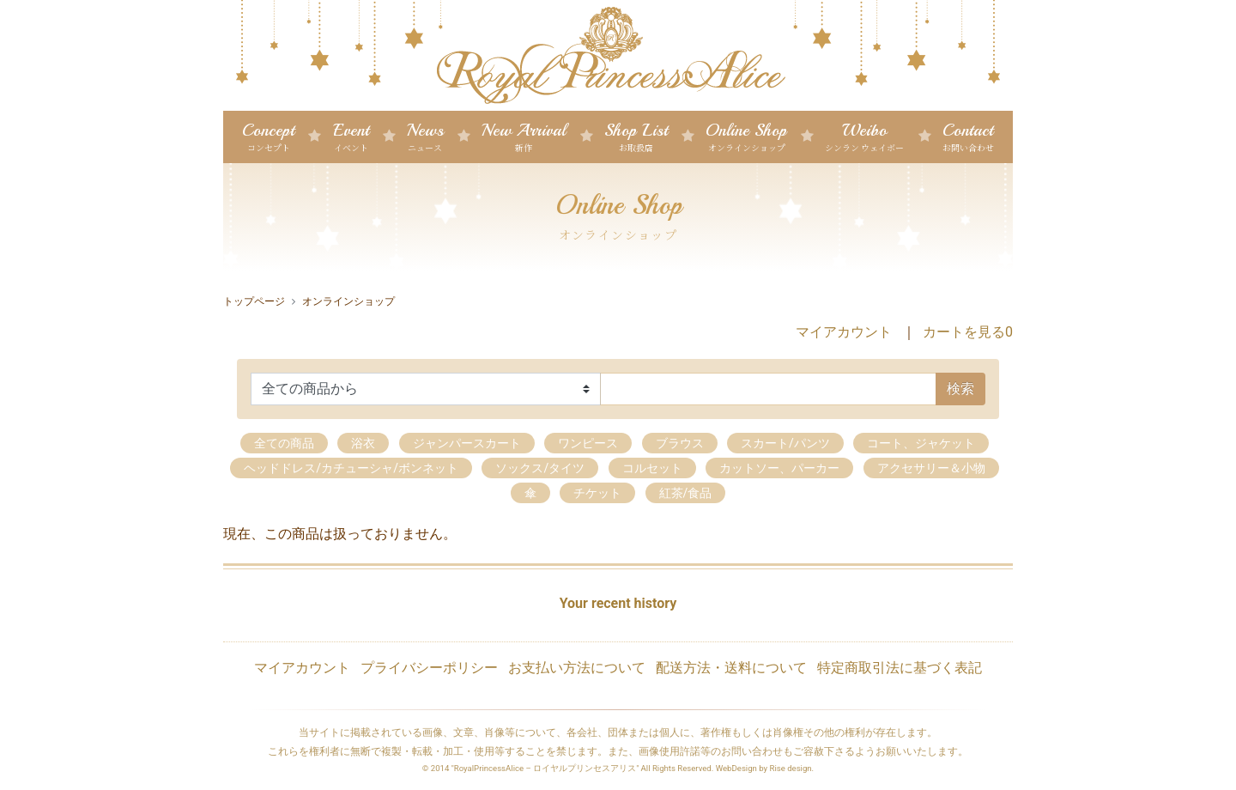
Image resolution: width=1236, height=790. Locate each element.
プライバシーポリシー (429, 667)
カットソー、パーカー (779, 468)
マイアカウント (844, 332)
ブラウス (680, 443)
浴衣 (363, 443)
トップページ (254, 301)
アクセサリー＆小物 (931, 468)
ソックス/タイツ (540, 468)
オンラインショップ (348, 301)
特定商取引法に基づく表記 (899, 667)
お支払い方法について (576, 667)
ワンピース (588, 443)
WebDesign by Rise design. (765, 768)
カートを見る (968, 332)
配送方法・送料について (731, 667)
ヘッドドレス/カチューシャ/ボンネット (351, 468)
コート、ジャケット (921, 443)
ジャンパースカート (467, 443)
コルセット (652, 468)
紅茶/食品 (685, 493)
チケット (597, 493)
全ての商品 (284, 443)
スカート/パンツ (785, 443)
